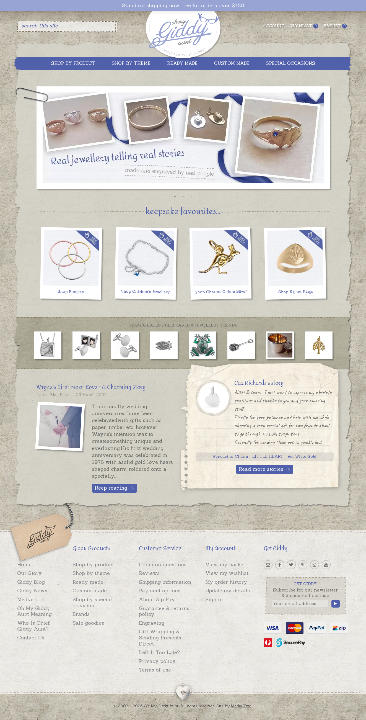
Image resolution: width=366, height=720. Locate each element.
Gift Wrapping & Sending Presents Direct (160, 637)
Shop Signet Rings (295, 291)
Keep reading (111, 488)
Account (274, 25)
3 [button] (191, 196)
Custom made (89, 590)
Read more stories (261, 469)
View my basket (225, 564)
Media (24, 599)
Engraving (151, 623)
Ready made (87, 582)
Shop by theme (91, 573)
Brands (81, 614)
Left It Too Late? (159, 652)
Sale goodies (88, 623)
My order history (226, 582)
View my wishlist (226, 573)
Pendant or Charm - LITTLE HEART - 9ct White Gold (264, 456)
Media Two (241, 705)
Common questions (162, 564)
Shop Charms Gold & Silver (221, 291)
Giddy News (32, 590)
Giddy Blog (31, 582)
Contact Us (30, 637)
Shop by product (93, 564)
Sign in (214, 599)
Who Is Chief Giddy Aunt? (33, 626)
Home (24, 564)
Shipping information (165, 582)
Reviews (149, 573)
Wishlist (304, 26)
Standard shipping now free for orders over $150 (183, 5)
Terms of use (155, 670)
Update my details (227, 590)
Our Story (29, 573)
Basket (335, 26)
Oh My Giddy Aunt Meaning (34, 611)
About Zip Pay (157, 599)
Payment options (159, 590)
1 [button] (175, 196)
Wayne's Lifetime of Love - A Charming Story (91, 387)
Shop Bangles (70, 291)
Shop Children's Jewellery (145, 291)
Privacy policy (157, 661)
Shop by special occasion (92, 602)
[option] (183, 139)
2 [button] (183, 196)
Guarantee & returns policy (164, 611)
